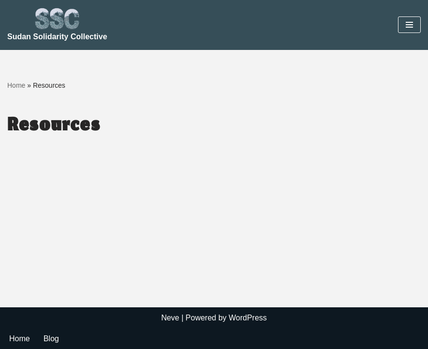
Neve (170, 318)
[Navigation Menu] (409, 24)
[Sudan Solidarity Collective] (57, 25)
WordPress (248, 318)
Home (16, 85)
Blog (51, 338)
